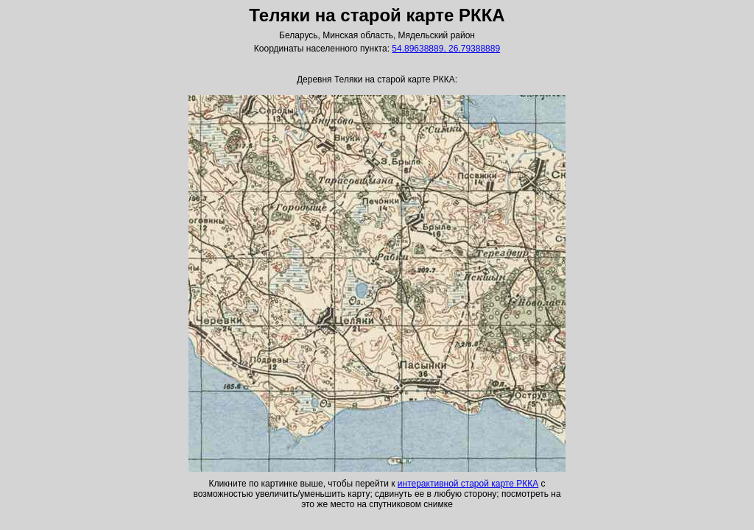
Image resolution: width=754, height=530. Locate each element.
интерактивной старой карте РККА (468, 483)
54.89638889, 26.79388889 (446, 48)
